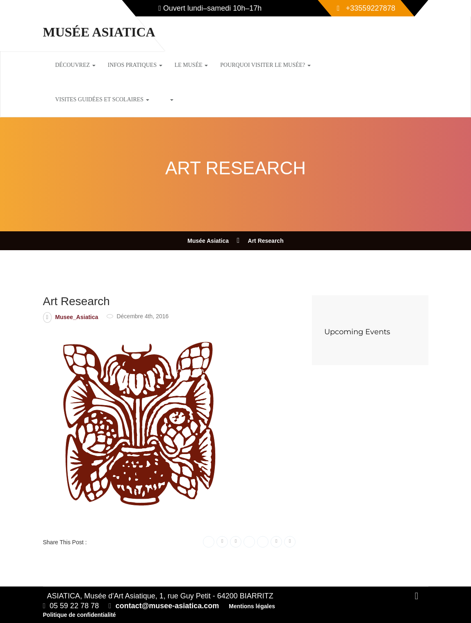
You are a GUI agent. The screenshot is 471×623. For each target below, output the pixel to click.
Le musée (191, 65)
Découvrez (75, 65)
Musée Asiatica (99, 32)
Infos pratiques (135, 65)
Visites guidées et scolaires (102, 99)
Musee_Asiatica (76, 317)
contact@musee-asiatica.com (167, 606)
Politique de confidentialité (79, 615)
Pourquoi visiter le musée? (265, 65)
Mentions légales (252, 606)
